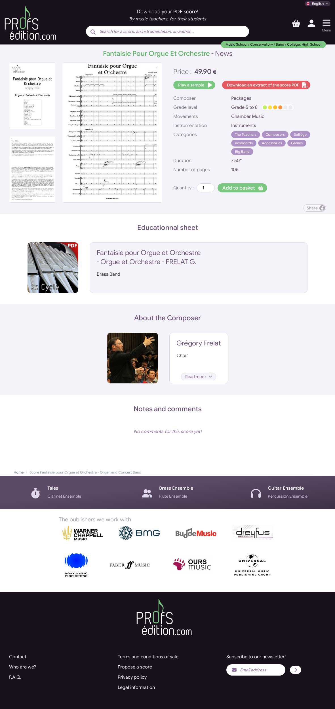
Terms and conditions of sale (148, 657)
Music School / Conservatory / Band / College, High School (273, 44)
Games (297, 143)
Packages (241, 98)
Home (19, 472)
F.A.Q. (15, 677)
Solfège (300, 134)
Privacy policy (132, 677)
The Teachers (245, 134)
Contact (17, 657)
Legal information (136, 687)
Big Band (242, 151)
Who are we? (22, 667)
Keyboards (244, 143)
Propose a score (135, 667)
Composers (275, 134)
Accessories (272, 143)
